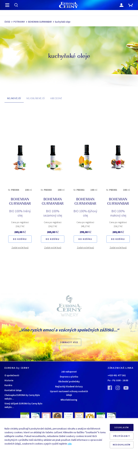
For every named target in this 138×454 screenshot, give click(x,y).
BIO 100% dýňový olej (85, 213)
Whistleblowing (69, 399)
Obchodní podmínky (69, 381)
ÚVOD (7, 21)
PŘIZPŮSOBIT (121, 436)
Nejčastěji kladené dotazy (69, 386)
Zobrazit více (69, 342)
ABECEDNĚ (56, 98)
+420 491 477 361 (117, 375)
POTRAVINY (19, 21)
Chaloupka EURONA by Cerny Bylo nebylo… (22, 397)
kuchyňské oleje (62, 21)
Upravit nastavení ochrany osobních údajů (69, 393)
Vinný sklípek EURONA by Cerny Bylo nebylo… (23, 405)
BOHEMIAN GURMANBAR (40, 21)
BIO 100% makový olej (118, 213)
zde (70, 443)
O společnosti (11, 375)
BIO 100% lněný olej (20, 213)
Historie (8, 380)
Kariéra (8, 385)
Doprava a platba (69, 376)
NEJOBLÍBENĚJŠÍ (35, 98)
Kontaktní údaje (13, 390)
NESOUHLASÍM (121, 444)
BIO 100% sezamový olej (52, 213)
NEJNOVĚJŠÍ (14, 98)
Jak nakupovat (69, 371)
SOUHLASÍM (121, 427)
